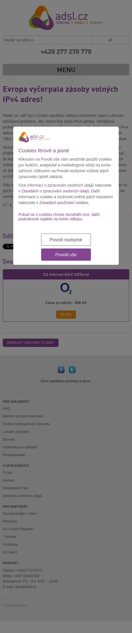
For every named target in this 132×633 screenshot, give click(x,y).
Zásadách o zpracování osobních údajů (55, 191)
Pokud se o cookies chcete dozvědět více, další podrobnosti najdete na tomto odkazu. (59, 216)
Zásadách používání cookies (63, 202)
